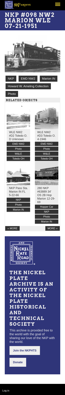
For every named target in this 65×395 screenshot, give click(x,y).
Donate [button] (18, 362)
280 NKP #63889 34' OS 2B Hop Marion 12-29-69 (46, 195)
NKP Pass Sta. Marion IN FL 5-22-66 (18, 192)
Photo (12, 93)
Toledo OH (18, 158)
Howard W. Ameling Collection (28, 86)
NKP (11, 78)
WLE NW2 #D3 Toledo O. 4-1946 (46, 136)
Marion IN (48, 78)
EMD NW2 (28, 78)
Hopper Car (46, 206)
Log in (5, 390)
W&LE (18, 153)
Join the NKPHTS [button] (24, 350)
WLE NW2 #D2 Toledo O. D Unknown (18, 136)
